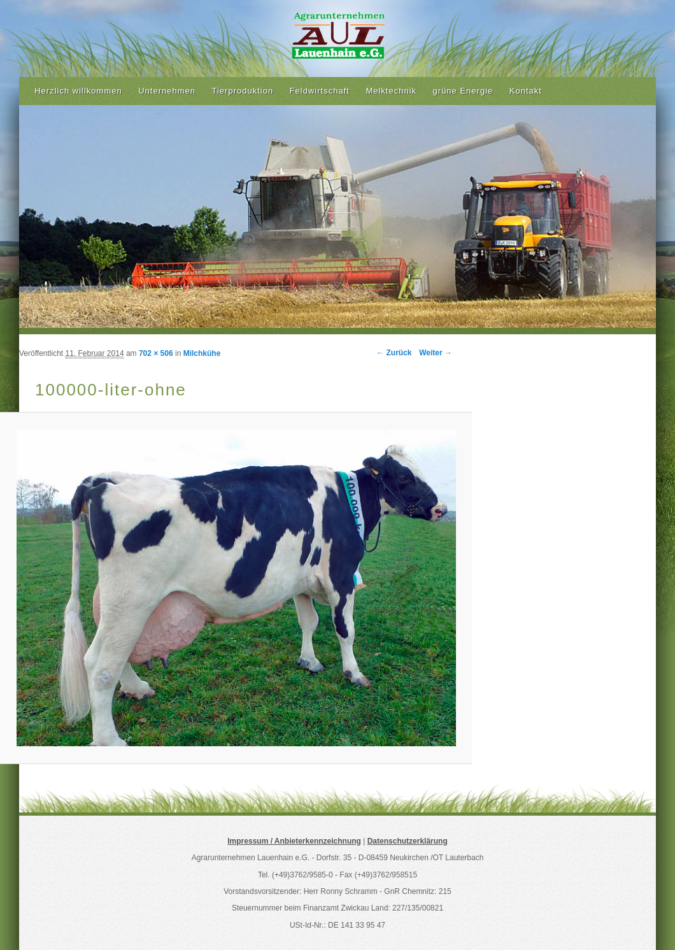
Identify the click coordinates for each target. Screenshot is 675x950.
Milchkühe (202, 353)
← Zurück (393, 352)
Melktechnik (391, 91)
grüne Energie (463, 91)
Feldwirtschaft (320, 91)
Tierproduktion (243, 91)
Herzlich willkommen (78, 91)
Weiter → (435, 352)
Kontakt (525, 91)
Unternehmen (166, 91)
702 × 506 (156, 353)
